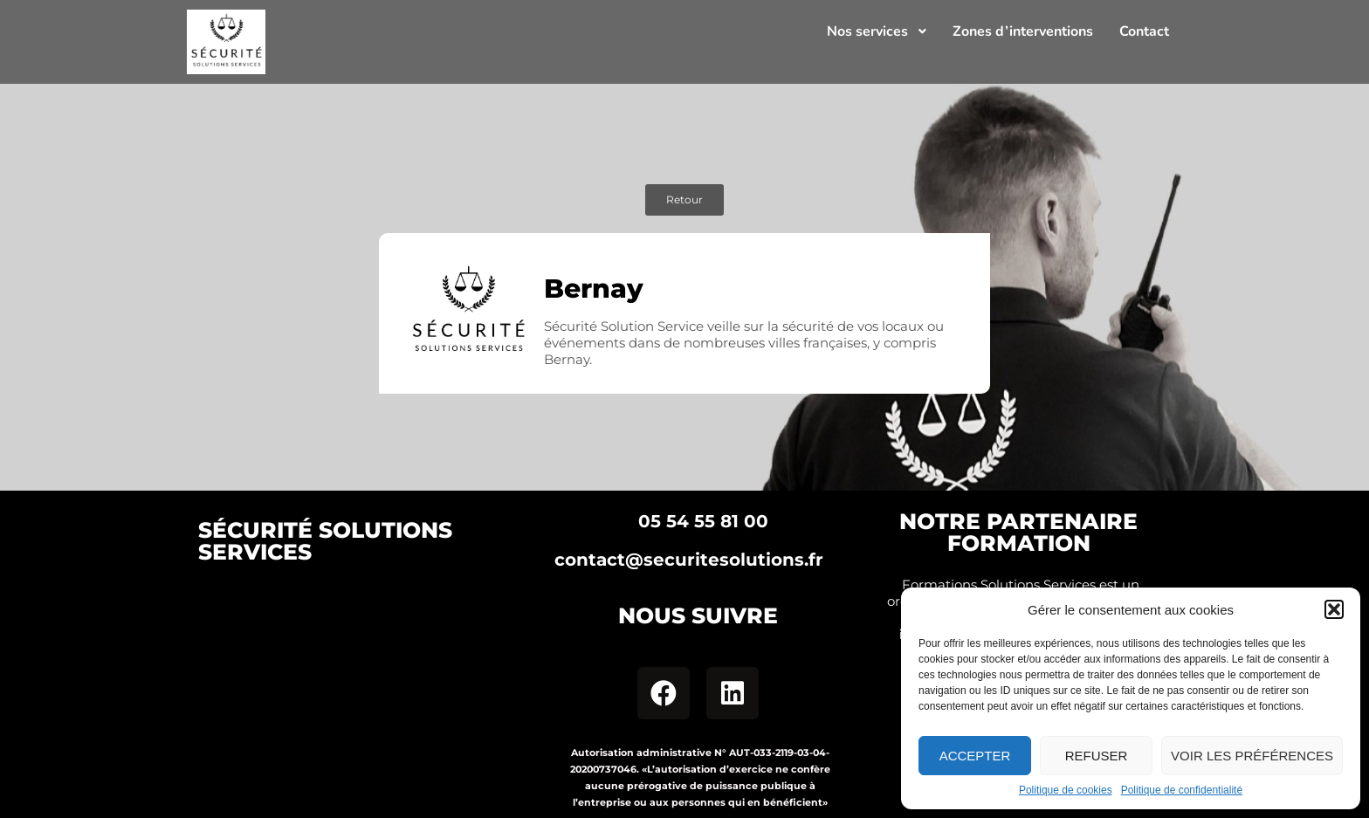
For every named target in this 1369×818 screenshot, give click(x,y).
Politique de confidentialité (1181, 790)
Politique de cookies (1065, 790)
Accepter (975, 755)
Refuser (1096, 755)
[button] (1334, 609)
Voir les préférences (1252, 755)
